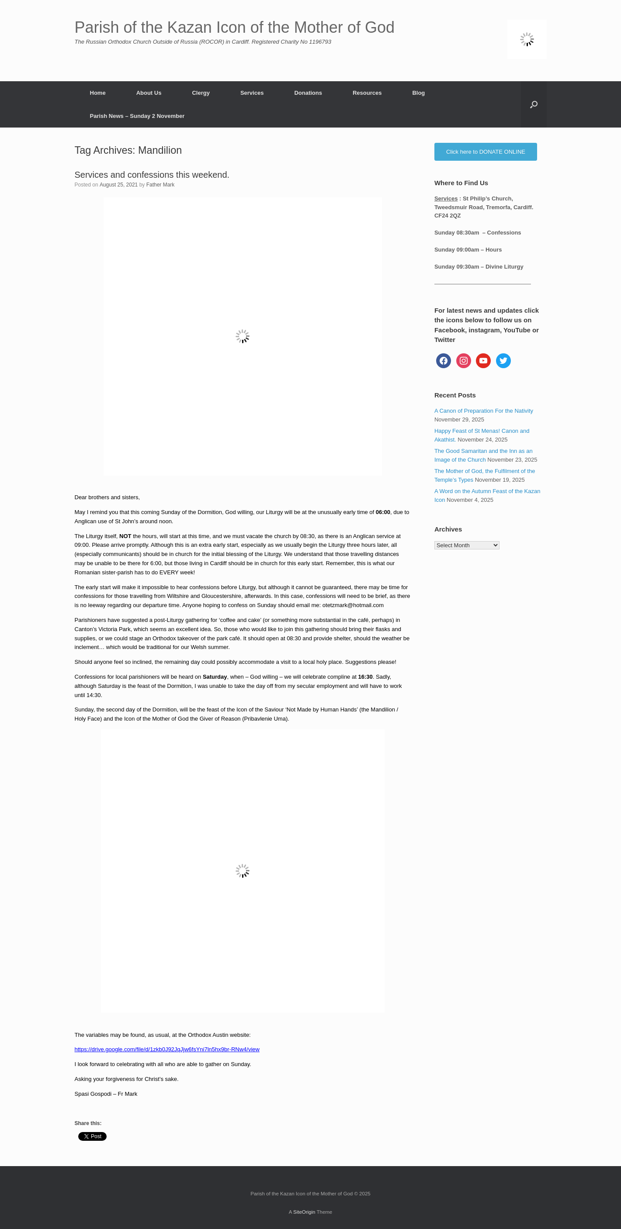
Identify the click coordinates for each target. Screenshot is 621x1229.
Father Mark (160, 185)
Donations (308, 93)
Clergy (200, 93)
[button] (534, 104)
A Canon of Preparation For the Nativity (483, 410)
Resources (367, 93)
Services (252, 93)
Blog (418, 93)
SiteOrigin (304, 1212)
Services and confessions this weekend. (152, 175)
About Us (149, 93)
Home (98, 93)
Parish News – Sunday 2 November (137, 116)
